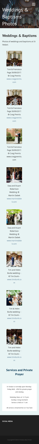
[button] (33, 4)
